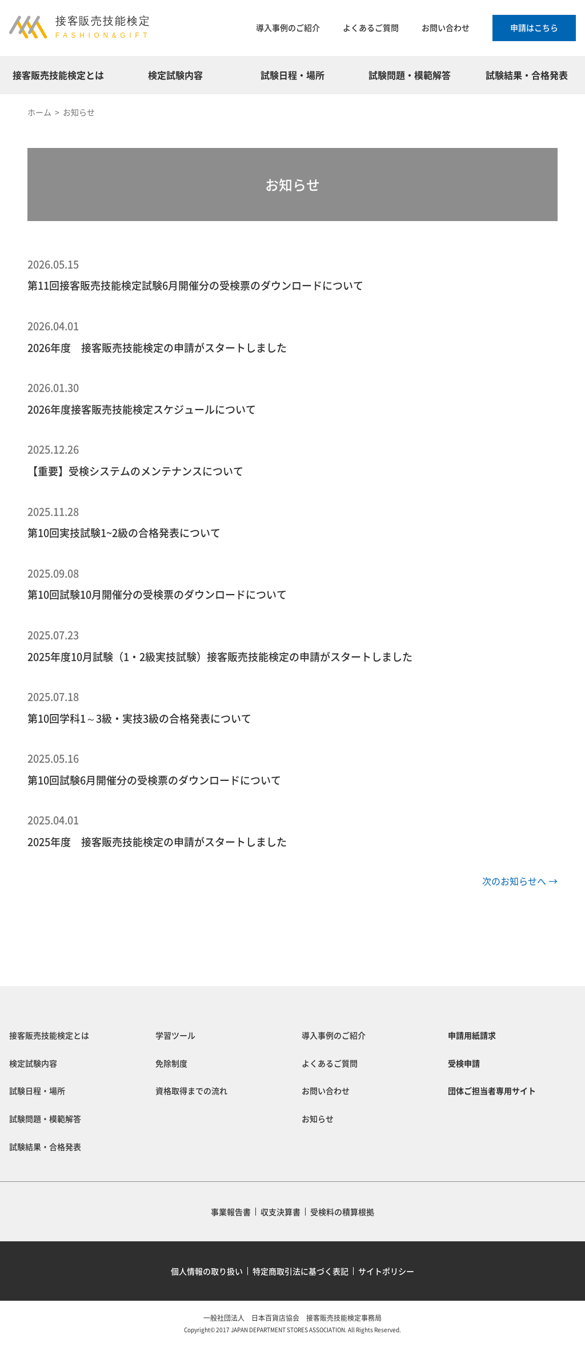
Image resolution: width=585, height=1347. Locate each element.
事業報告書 (231, 1212)
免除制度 (171, 1063)
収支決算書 (280, 1212)
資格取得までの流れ (191, 1090)
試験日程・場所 (292, 75)
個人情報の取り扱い (207, 1271)
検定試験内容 (175, 75)
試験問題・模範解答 (409, 75)
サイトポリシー (386, 1271)
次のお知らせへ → (520, 881)
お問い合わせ (446, 27)
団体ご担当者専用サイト (492, 1090)
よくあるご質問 (371, 27)
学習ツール (175, 1035)
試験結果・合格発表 (527, 75)
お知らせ (318, 1118)
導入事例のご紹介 (288, 27)
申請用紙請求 (472, 1035)
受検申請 (464, 1063)
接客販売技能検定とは (58, 75)
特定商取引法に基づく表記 (300, 1271)
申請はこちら (534, 27)
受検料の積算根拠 (342, 1212)
